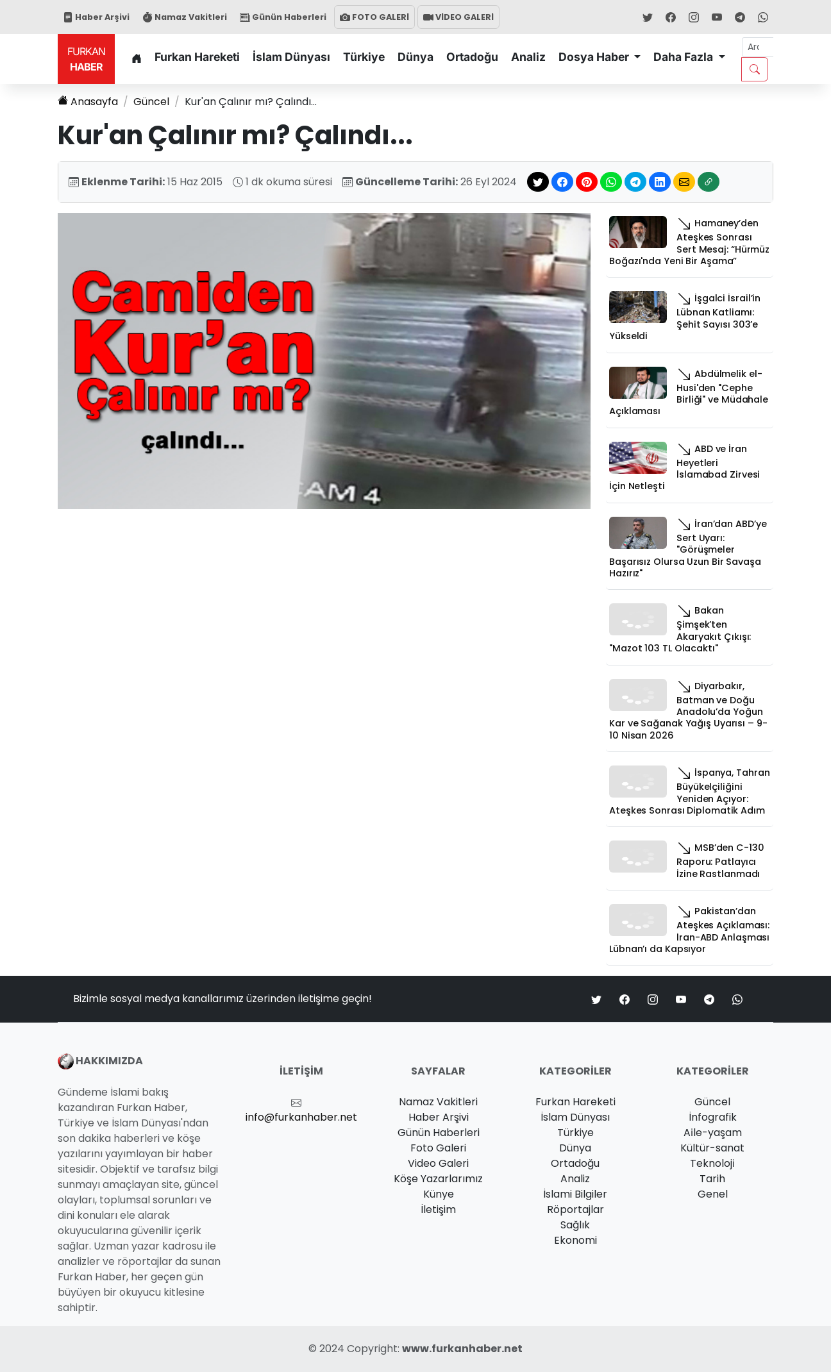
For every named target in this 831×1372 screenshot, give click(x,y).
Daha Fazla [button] (684, 56)
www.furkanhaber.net (462, 1348)
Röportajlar (575, 1209)
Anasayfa (88, 101)
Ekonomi (575, 1240)
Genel (713, 1194)
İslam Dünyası (291, 56)
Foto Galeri (438, 1148)
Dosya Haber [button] (595, 56)
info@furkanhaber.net (301, 1117)
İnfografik (713, 1117)
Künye (438, 1194)
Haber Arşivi (96, 17)
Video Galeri (438, 1163)
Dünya (415, 56)
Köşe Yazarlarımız (438, 1178)
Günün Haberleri (283, 17)
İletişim (438, 1209)
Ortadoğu (472, 56)
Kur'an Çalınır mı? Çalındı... (251, 101)
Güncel (151, 101)
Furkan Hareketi (197, 56)
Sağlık (575, 1224)
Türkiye (364, 56)
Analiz (528, 56)
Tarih (712, 1178)
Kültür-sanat (712, 1148)
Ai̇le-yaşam (713, 1132)
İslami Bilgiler (575, 1194)
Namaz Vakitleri (184, 17)
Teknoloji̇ (712, 1163)
